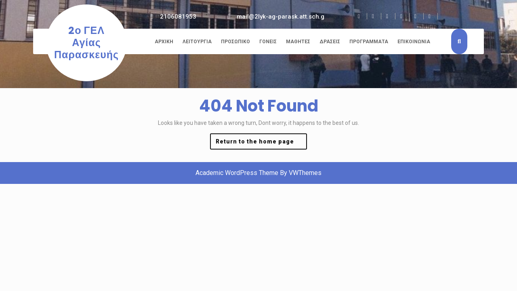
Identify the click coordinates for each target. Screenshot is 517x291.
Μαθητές (298, 41)
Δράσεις (329, 41)
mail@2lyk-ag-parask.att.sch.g (280, 16)
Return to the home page (261, 143)
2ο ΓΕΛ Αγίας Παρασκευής (86, 42)
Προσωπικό (235, 41)
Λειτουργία (197, 41)
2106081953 (178, 16)
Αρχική (164, 41)
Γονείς (268, 41)
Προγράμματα (368, 41)
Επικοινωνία (413, 41)
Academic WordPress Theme (236, 173)
